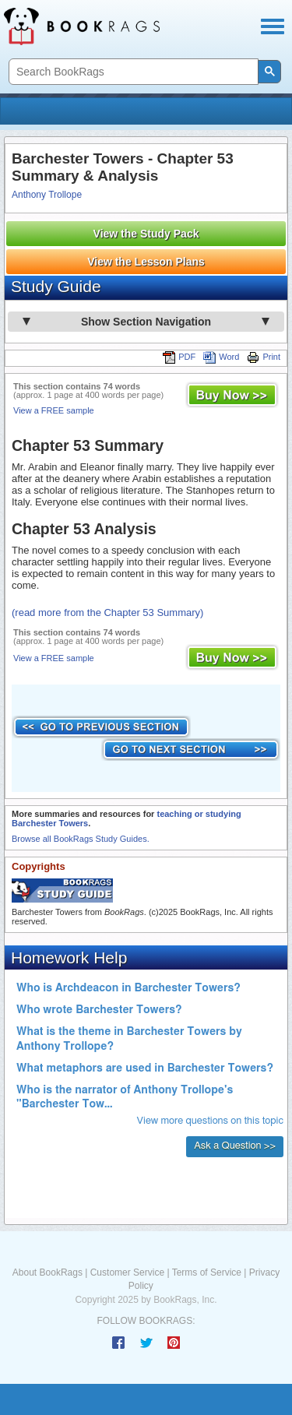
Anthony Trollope (47, 194)
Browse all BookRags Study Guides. (81, 838)
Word (221, 356)
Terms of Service (206, 1272)
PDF (179, 356)
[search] (132, 72)
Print (263, 356)
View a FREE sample (53, 410)
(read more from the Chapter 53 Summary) (107, 612)
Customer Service (127, 1272)
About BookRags (47, 1272)
